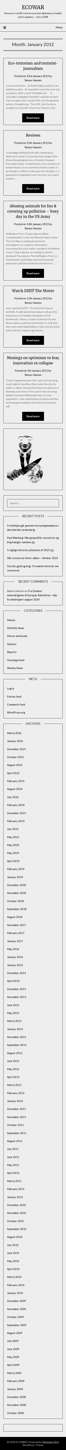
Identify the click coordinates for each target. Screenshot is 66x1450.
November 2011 (16, 1117)
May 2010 (13, 1261)
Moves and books (17, 635)
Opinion (11, 644)
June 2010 (13, 1252)
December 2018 (16, 885)
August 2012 (14, 1053)
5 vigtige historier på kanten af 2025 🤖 (30, 550)
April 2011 (13, 1172)
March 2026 (14, 733)
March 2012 (14, 1084)
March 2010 (14, 1276)
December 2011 (16, 1108)
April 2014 (13, 980)
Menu (59, 27)
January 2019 (15, 877)
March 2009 (14, 1373)
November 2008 (16, 1404)
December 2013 (16, 989)
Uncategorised (15, 660)
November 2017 (16, 925)
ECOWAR (33, 7)
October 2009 (15, 1316)
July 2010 (12, 1245)
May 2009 (13, 1357)
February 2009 (15, 1380)
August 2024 (14, 788)
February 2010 (15, 1285)
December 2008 (16, 1397)
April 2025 (13, 773)
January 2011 (15, 1197)
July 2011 (12, 1148)
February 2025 (15, 781)
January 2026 (15, 741)
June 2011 (13, 1157)
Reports (12, 652)
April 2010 (13, 1269)
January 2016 (15, 956)
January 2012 (15, 1101)
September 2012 (16, 1044)
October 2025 (15, 757)
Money (11, 620)
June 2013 (13, 1005)
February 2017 (15, 933)
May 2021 (13, 837)
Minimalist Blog (50, 1441)
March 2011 (14, 1181)
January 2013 (15, 1029)
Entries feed (14, 696)
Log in (10, 688)
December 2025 (16, 749)
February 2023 (15, 821)
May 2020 (13, 845)
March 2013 (14, 1020)
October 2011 (15, 1125)
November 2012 (16, 1037)
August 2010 (14, 1236)
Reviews (33, 135)
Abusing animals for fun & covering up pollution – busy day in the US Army (33, 211)
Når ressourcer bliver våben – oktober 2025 (32, 558)
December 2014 (16, 973)
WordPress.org (16, 712)
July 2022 (12, 829)
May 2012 (13, 1069)
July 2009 (12, 1340)
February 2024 (15, 805)
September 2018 (16, 909)
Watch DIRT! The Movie (33, 291)
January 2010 (15, 1293)
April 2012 (13, 1077)
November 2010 (16, 1212)
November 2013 (16, 997)
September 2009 (16, 1325)
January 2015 (15, 965)
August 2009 (14, 1333)
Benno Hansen (33, 80)
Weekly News (15, 668)
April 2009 (13, 1364)
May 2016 (13, 949)
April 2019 (13, 861)
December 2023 (16, 813)
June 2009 (13, 1349)
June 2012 (13, 1061)
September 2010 (16, 1229)
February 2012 (15, 1093)
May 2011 (13, 1165)
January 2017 (15, 941)
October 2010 (15, 1221)
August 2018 (14, 916)
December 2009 (16, 1300)
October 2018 (15, 901)
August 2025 (14, 765)
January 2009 (15, 1389)
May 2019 (13, 852)
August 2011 (14, 1141)
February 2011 (15, 1188)
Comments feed (16, 704)
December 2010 (16, 1205)
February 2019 (15, 869)
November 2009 (16, 1309)
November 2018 (16, 893)
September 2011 (16, 1133)
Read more (33, 117)
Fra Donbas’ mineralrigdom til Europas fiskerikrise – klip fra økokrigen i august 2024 (32, 595)
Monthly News (15, 628)
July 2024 (12, 797)
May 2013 (13, 1013)
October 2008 (15, 1413)
